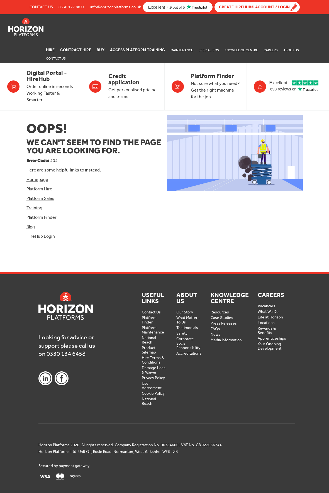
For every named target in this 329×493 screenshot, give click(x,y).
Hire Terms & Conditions (153, 360)
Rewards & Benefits (267, 330)
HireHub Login (40, 236)
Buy (100, 50)
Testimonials (187, 327)
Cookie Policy (153, 393)
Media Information (226, 340)
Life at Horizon (270, 317)
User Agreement (152, 385)
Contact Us (41, 7)
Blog (30, 226)
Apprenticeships (272, 338)
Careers (271, 50)
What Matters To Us (187, 320)
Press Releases (224, 323)
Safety (181, 333)
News (215, 334)
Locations (266, 322)
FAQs (215, 329)
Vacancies (266, 306)
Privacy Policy (153, 378)
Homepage (37, 179)
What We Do (268, 311)
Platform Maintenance (153, 330)
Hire (50, 50)
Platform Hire (39, 189)
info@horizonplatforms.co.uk (115, 7)
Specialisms (209, 50)
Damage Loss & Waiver (153, 370)
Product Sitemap (149, 350)
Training (34, 207)
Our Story (184, 312)
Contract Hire (75, 50)
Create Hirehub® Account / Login (254, 7)
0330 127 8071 (72, 7)
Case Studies (222, 317)
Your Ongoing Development (269, 346)
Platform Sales (40, 198)
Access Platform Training (137, 50)
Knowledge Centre (241, 50)
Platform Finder (41, 217)
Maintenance (181, 50)
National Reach (149, 340)
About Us (291, 50)
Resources (220, 312)
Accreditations (188, 353)
